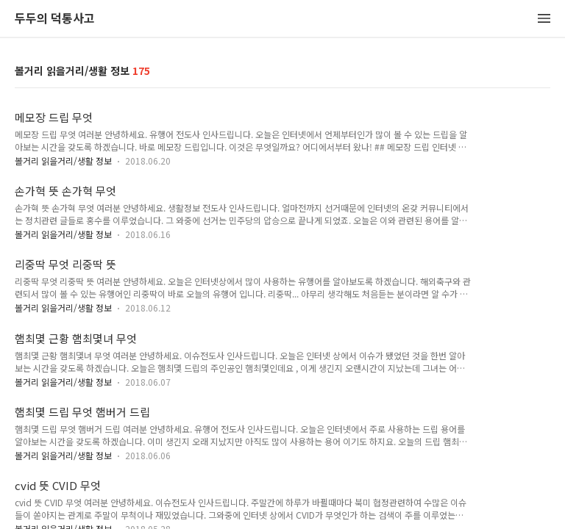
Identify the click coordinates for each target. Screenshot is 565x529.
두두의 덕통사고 (55, 18)
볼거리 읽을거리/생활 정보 (63, 160)
